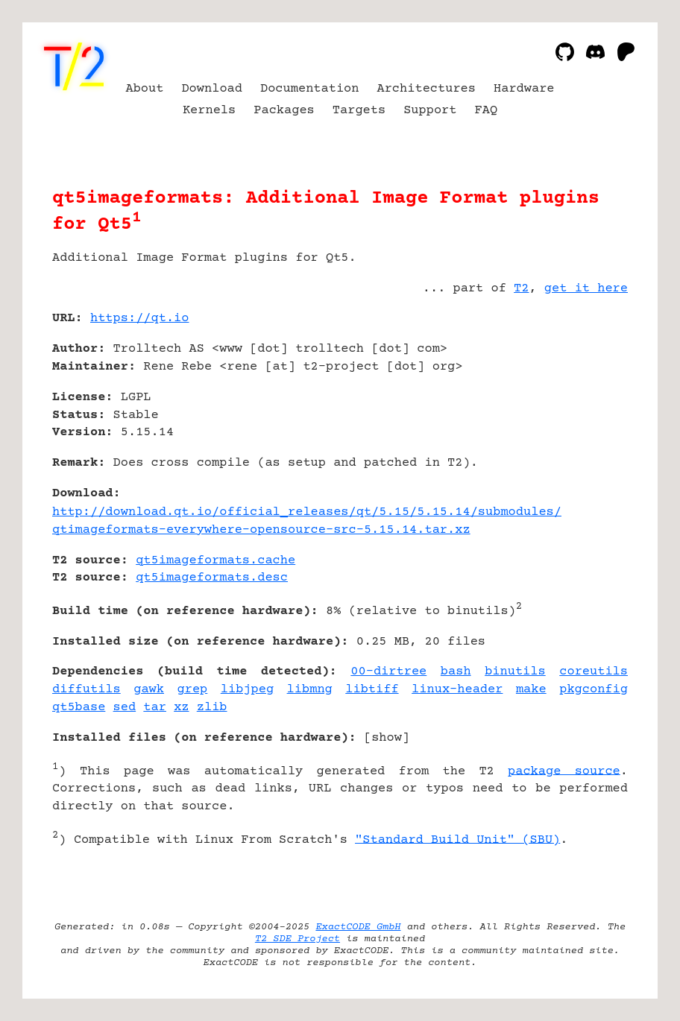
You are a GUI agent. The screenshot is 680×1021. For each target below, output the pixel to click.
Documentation (309, 89)
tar (154, 708)
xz (181, 708)
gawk (148, 690)
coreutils (593, 672)
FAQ (486, 111)
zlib (212, 708)
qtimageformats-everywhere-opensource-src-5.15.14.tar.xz (261, 530)
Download (211, 89)
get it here (586, 289)
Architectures (426, 89)
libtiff (371, 690)
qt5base (78, 708)
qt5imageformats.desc (212, 578)
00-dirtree (388, 672)
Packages (284, 111)
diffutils (86, 690)
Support (429, 111)
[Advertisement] (583, 406)
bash (456, 672)
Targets (359, 111)
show (386, 738)
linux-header (457, 690)
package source (564, 771)
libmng (310, 690)
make (531, 690)
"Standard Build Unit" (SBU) (457, 839)
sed (124, 708)
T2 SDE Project (297, 939)
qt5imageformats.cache (215, 561)
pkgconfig (593, 690)
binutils (515, 672)
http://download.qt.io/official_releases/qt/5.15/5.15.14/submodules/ (306, 512)
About (144, 89)
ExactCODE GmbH (357, 927)
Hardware (524, 89)
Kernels (209, 111)
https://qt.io (139, 319)
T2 (521, 289)
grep (192, 690)
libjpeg (247, 690)
